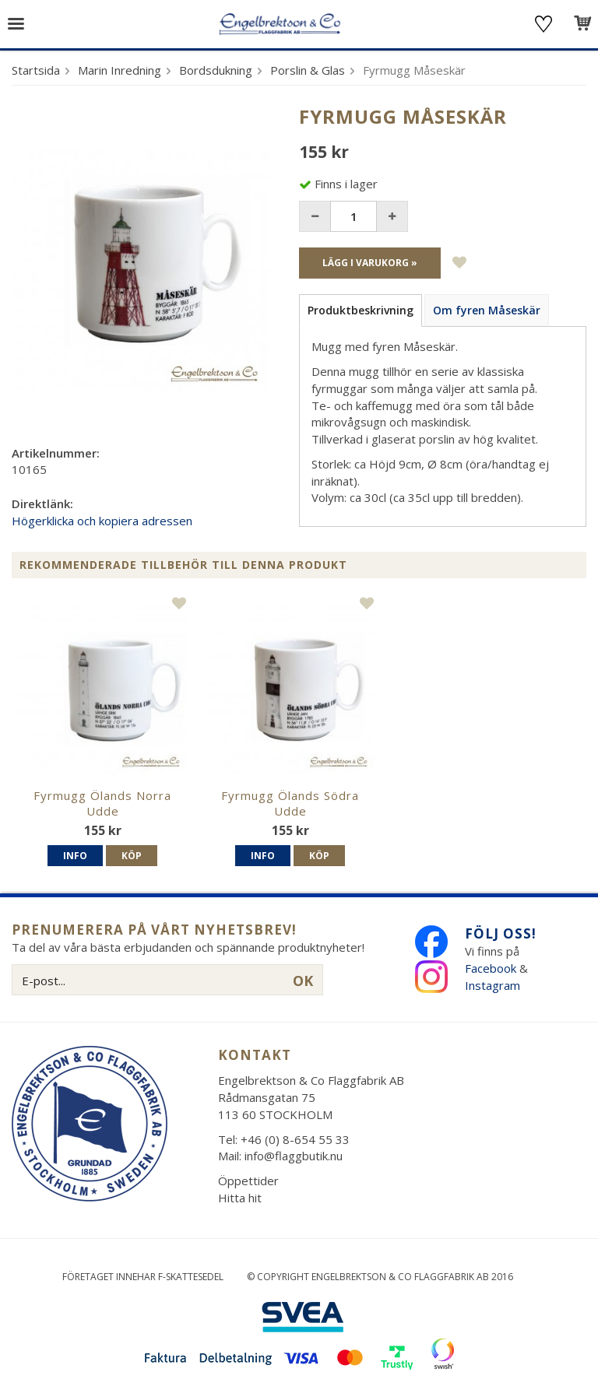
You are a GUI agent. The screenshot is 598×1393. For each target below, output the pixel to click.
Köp (131, 855)
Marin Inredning (119, 70)
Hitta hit (240, 1197)
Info (75, 855)
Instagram (494, 985)
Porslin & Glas (307, 70)
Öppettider (248, 1180)
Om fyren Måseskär (486, 310)
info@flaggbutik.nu (293, 1155)
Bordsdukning (215, 70)
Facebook (490, 968)
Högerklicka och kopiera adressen (102, 520)
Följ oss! (500, 933)
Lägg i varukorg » (369, 262)
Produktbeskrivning (360, 310)
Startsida (36, 70)
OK (303, 980)
